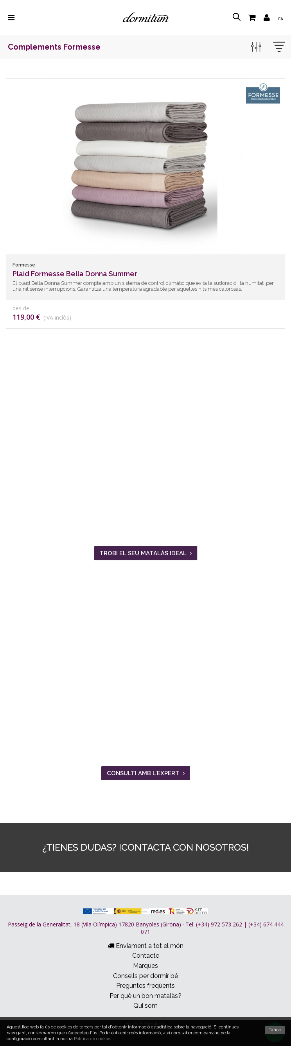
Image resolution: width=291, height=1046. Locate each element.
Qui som (145, 1005)
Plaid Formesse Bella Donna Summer (75, 274)
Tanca (275, 1029)
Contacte (145, 955)
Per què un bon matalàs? (145, 996)
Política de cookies (92, 1038)
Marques (145, 965)
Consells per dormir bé (145, 976)
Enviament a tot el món (145, 945)
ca (280, 18)
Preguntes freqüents (145, 985)
